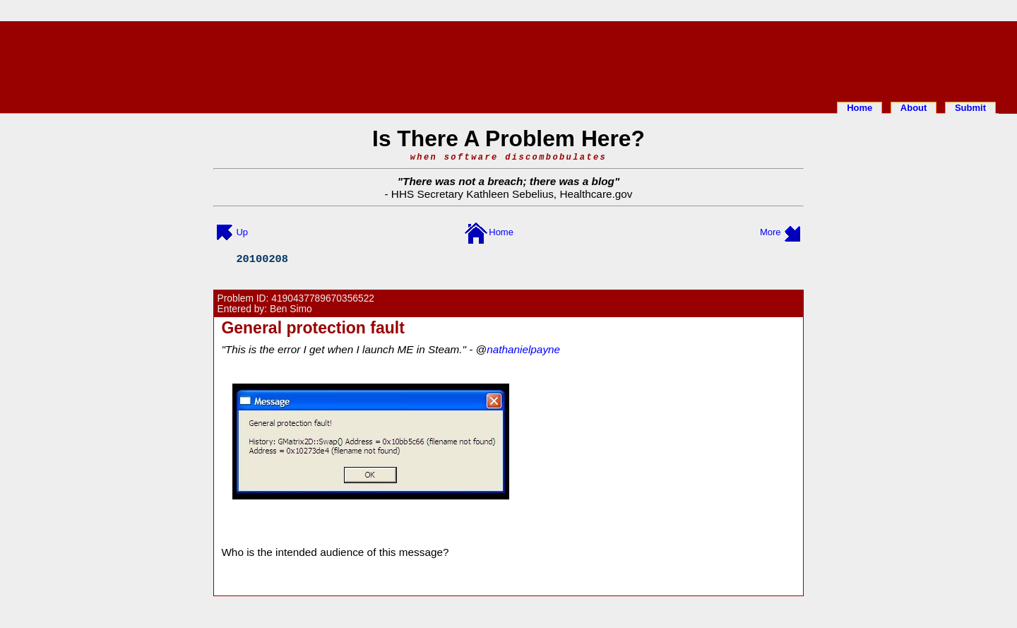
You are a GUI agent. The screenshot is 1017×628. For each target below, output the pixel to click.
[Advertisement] (508, 58)
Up (242, 232)
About (913, 107)
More (770, 232)
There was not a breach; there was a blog (508, 181)
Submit (970, 107)
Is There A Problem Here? (508, 138)
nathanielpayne (523, 349)
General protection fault (312, 328)
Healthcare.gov (595, 194)
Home (859, 107)
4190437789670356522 (322, 298)
